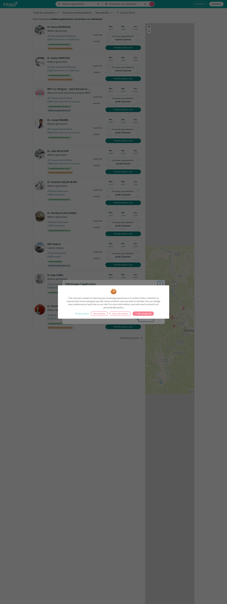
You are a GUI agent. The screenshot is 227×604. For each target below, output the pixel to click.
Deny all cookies (120, 313)
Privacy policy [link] (82, 313)
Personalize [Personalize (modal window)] (99, 313)
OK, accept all (143, 313)
